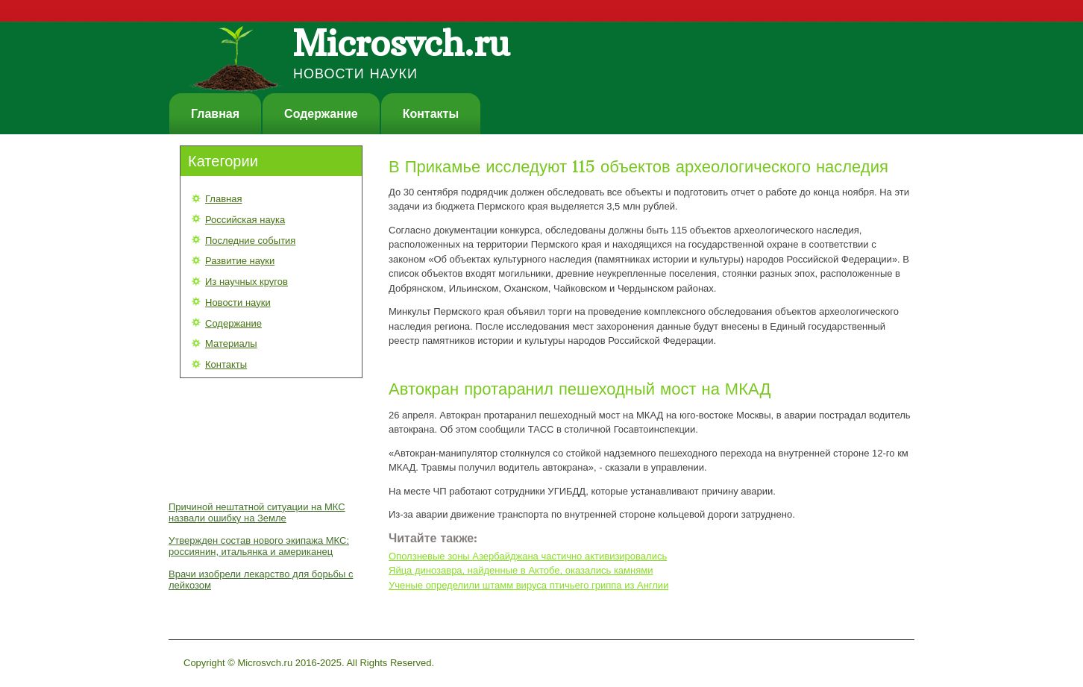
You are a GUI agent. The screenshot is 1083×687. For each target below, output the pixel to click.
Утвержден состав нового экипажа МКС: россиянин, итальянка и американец (259, 546)
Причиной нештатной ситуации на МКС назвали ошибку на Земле (257, 512)
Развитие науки (239, 260)
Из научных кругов (246, 281)
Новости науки (238, 302)
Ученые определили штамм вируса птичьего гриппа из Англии (528, 585)
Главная (215, 113)
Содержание (321, 113)
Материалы (231, 343)
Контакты (431, 113)
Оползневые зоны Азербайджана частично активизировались (528, 556)
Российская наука (245, 219)
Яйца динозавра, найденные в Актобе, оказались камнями (521, 570)
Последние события (250, 240)
